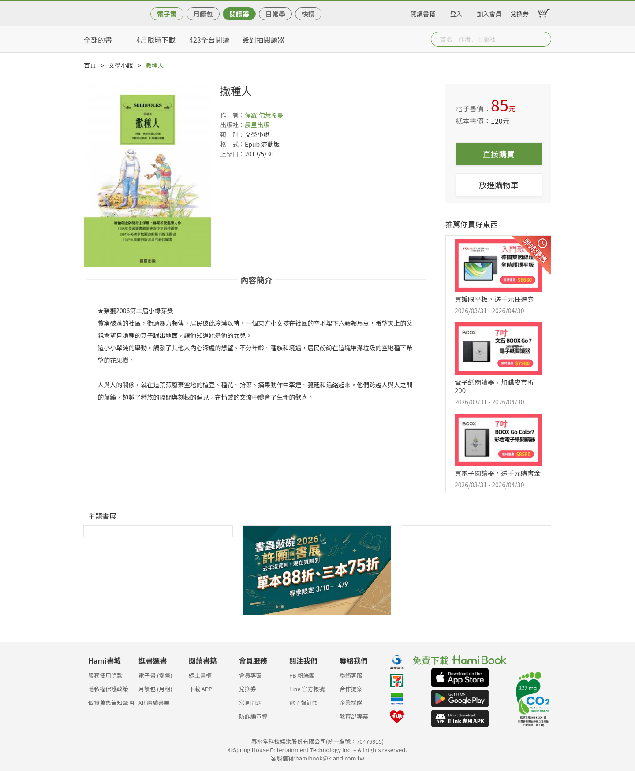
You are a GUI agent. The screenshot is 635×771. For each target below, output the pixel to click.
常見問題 (250, 702)
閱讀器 (239, 14)
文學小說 (120, 65)
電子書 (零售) (155, 675)
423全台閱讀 (209, 39)
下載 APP (200, 689)
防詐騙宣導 (253, 716)
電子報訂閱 (303, 702)
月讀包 (203, 14)
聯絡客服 (351, 675)
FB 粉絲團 (302, 675)
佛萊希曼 (271, 115)
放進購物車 (499, 184)
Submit (544, 39)
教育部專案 (354, 716)
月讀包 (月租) (155, 689)
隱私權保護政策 (108, 689)
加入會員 (489, 12)
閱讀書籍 (423, 12)
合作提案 (351, 689)
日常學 (275, 14)
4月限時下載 (156, 39)
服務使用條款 (105, 675)
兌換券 (519, 12)
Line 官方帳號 (307, 689)
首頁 (90, 65)
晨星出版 (257, 124)
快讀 (308, 14)
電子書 (167, 14)
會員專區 (250, 675)
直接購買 (499, 153)
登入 (456, 12)
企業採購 (351, 702)
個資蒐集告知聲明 (111, 702)
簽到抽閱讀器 (263, 39)
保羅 (251, 115)
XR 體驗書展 (154, 702)
